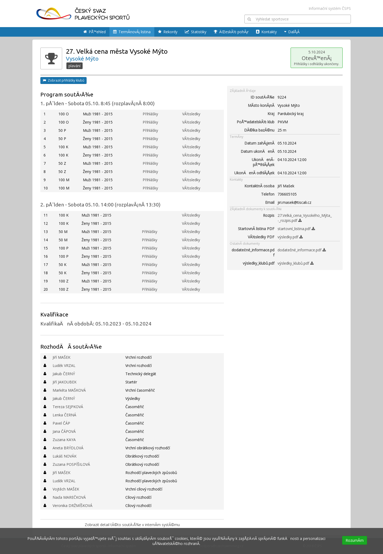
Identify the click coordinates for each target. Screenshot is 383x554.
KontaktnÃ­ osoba (259, 185)
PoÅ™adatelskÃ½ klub (255, 121)
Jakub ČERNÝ (64, 373)
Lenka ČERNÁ (64, 414)
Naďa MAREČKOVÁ (69, 497)
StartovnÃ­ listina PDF (256, 228)
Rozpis (268, 215)
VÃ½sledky (191, 113)
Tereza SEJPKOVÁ (68, 406)
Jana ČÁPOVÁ (64, 431)
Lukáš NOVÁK (64, 456)
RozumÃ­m (355, 540)
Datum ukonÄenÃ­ (257, 151)
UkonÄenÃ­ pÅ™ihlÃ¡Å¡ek (263, 162)
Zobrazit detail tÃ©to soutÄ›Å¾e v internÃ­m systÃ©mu (132, 524)
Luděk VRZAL (64, 365)
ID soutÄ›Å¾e (262, 97)
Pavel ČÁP (61, 423)
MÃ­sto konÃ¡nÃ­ (261, 105)
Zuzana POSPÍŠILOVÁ (71, 464)
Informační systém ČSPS (330, 8)
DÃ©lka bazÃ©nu (259, 130)
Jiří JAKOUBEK (64, 381)
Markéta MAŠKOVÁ (69, 390)
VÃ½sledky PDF (261, 236)
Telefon (267, 194)
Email (269, 202)
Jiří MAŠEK (61, 357)
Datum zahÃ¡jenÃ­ (259, 143)
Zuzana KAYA (64, 439)
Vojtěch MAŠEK (66, 489)
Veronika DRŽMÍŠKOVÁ (72, 505)
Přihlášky (150, 113)
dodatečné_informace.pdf (253, 252)
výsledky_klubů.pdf (258, 263)
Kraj (270, 113)
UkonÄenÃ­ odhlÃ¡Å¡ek (254, 172)
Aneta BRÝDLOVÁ (68, 447)
